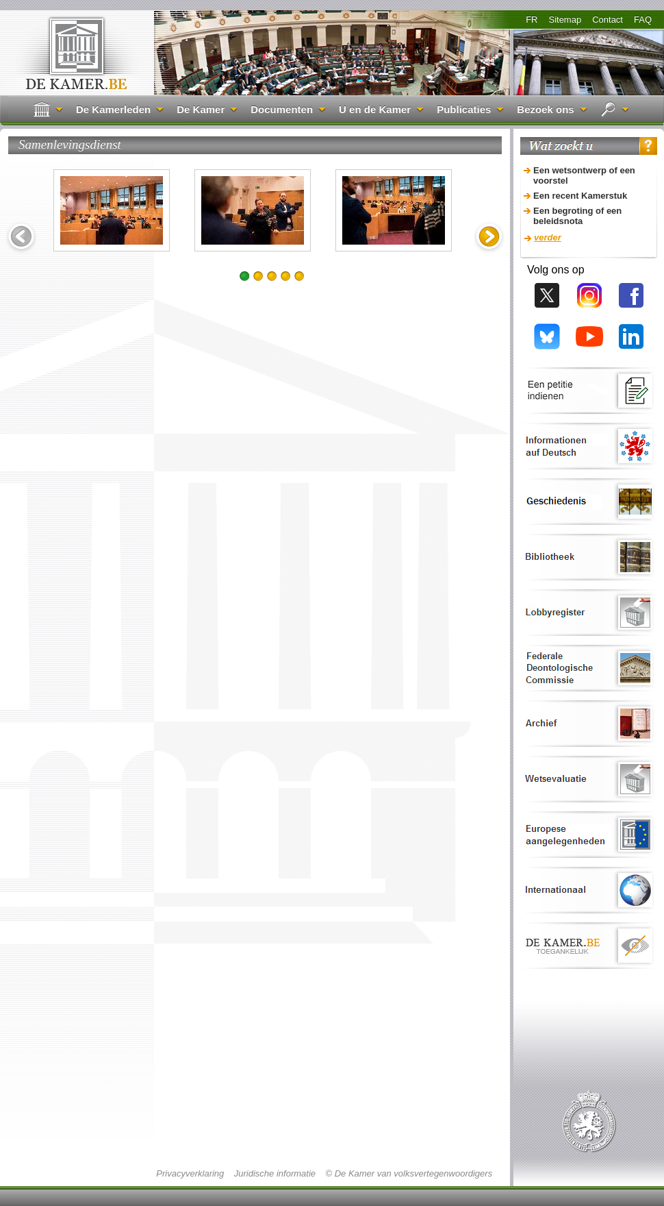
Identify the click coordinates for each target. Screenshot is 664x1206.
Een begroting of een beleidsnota (577, 216)
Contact (607, 19)
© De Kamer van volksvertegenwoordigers (408, 1173)
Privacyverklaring (190, 1173)
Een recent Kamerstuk (580, 195)
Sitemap (564, 19)
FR (531, 19)
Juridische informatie (275, 1173)
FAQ (643, 19)
